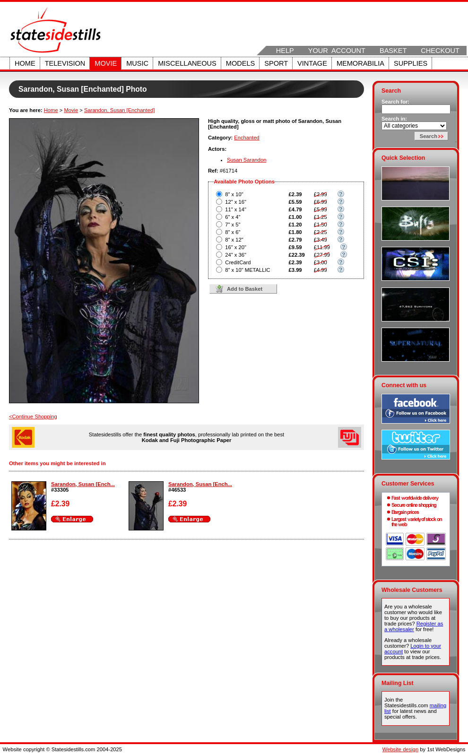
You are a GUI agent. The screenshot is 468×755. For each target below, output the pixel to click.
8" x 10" (234, 194)
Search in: (394, 118)
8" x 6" (232, 232)
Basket (393, 50)
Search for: (395, 101)
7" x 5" (232, 224)
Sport (276, 63)
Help (285, 50)
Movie (106, 63)
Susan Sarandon (246, 160)
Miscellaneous (187, 63)
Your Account (336, 50)
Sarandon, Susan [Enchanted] (119, 110)
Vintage (312, 63)
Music (137, 63)
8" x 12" (234, 240)
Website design (400, 749)
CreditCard (238, 262)
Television (65, 63)
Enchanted (247, 137)
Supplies (410, 63)
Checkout (440, 50)
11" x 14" (235, 209)
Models (240, 63)
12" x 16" (235, 202)
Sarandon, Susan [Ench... (83, 484)
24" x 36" (235, 255)
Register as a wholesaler (413, 626)
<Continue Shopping (33, 416)
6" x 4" (232, 217)
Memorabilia (360, 63)
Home (25, 63)
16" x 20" (235, 247)
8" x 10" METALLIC (247, 270)
